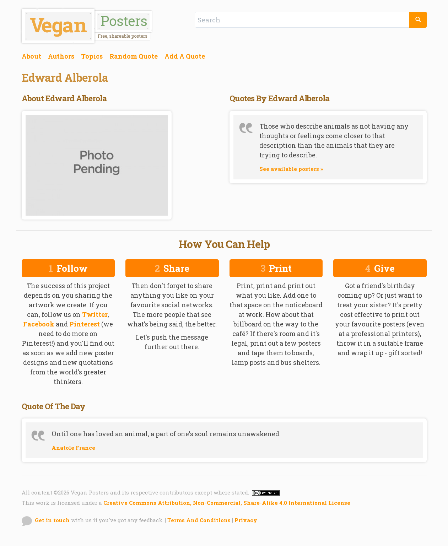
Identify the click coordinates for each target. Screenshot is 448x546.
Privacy (245, 520)
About (31, 56)
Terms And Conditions (199, 520)
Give (380, 268)
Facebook (38, 324)
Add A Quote (184, 56)
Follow (68, 268)
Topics (92, 56)
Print (276, 268)
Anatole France (73, 447)
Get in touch (52, 520)
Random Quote (133, 56)
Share (172, 268)
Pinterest (84, 324)
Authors (61, 56)
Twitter (95, 314)
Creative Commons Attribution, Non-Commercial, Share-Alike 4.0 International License (226, 502)
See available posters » (291, 168)
